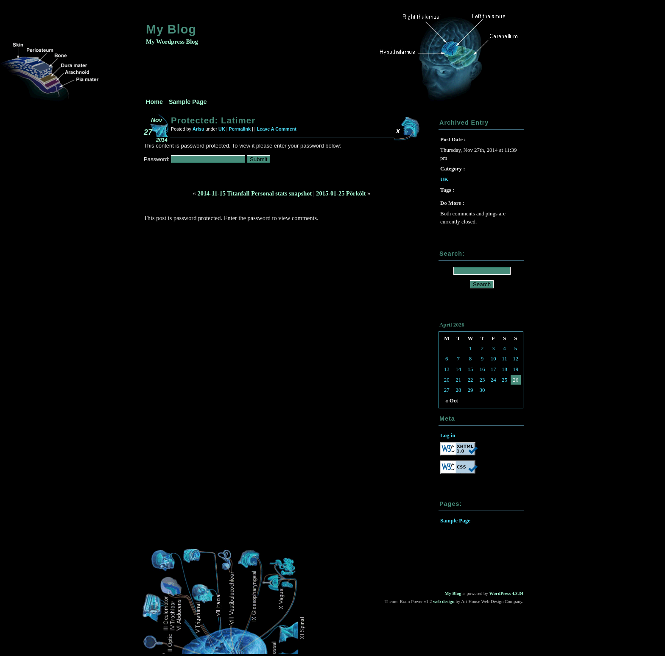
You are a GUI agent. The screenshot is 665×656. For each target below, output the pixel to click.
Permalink (240, 128)
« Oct (451, 400)
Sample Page (188, 101)
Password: (194, 159)
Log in (447, 435)
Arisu (198, 128)
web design (444, 601)
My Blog (171, 29)
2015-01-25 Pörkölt (341, 193)
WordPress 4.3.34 (506, 593)
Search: (452, 253)
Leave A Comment (276, 128)
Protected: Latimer (213, 120)
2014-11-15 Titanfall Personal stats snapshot (255, 193)
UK (221, 128)
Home (154, 101)
